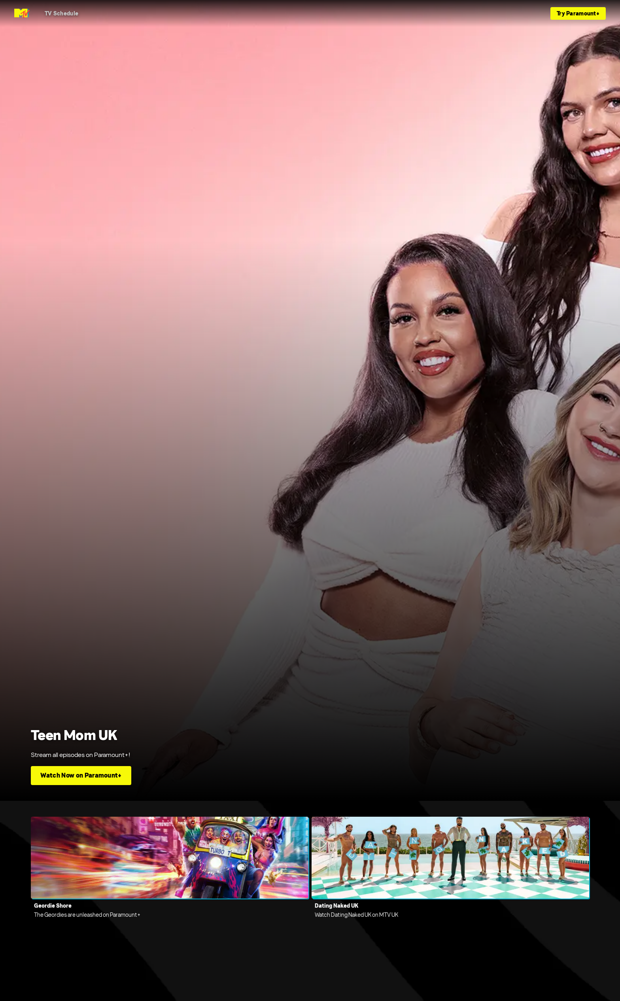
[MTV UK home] (22, 13)
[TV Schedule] (61, 13)
